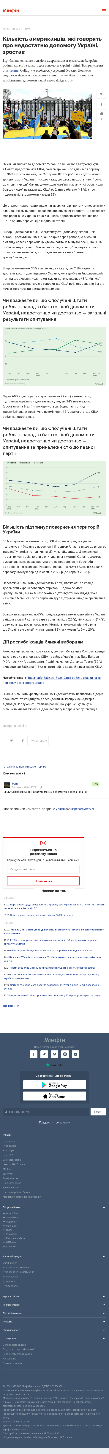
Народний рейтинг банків (16, 1192)
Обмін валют (10, 1263)
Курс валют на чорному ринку (18, 1272)
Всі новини (55, 1006)
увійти (60, 809)
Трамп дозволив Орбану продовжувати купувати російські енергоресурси (52, 967)
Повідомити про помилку (54, 1122)
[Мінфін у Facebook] (33, 1054)
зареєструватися (82, 809)
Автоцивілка (9, 1358)
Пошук (98, 1111)
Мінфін (22, 726)
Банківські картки (12, 1160)
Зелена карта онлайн (14, 1345)
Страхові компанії (12, 1363)
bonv (15, 783)
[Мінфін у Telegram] (44, 1054)
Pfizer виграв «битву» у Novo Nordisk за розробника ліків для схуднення (51, 950)
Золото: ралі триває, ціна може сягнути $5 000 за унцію (41, 915)
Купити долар (10, 1276)
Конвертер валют (12, 1183)
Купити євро (9, 1281)
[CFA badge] (11, 1377)
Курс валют (9, 1141)
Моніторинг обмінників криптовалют (22, 1197)
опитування (11, 70)
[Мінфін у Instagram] (65, 1054)
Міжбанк (7, 1169)
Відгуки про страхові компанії (18, 1349)
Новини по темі (54, 891)
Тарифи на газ (10, 1178)
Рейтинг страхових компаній (18, 1354)
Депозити (8, 1173)
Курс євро (8, 1150)
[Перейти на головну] (11, 10)
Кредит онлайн (11, 1187)
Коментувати (39, 740)
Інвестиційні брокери (14, 1164)
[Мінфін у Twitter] (54, 1054)
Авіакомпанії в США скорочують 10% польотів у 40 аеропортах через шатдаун (55, 995)
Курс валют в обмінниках (16, 1267)
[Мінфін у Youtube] (75, 1054)
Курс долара (9, 1146)
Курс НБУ (8, 1155)
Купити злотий (10, 1286)
